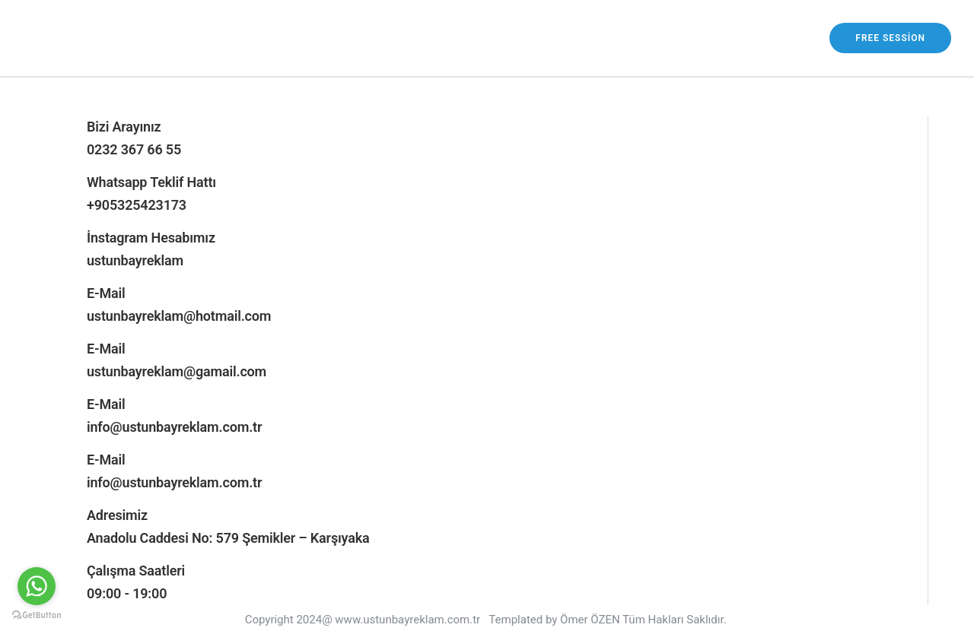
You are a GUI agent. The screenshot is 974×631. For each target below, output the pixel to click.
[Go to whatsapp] (37, 586)
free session (890, 38)
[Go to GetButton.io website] (36, 615)
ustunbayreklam (135, 260)
